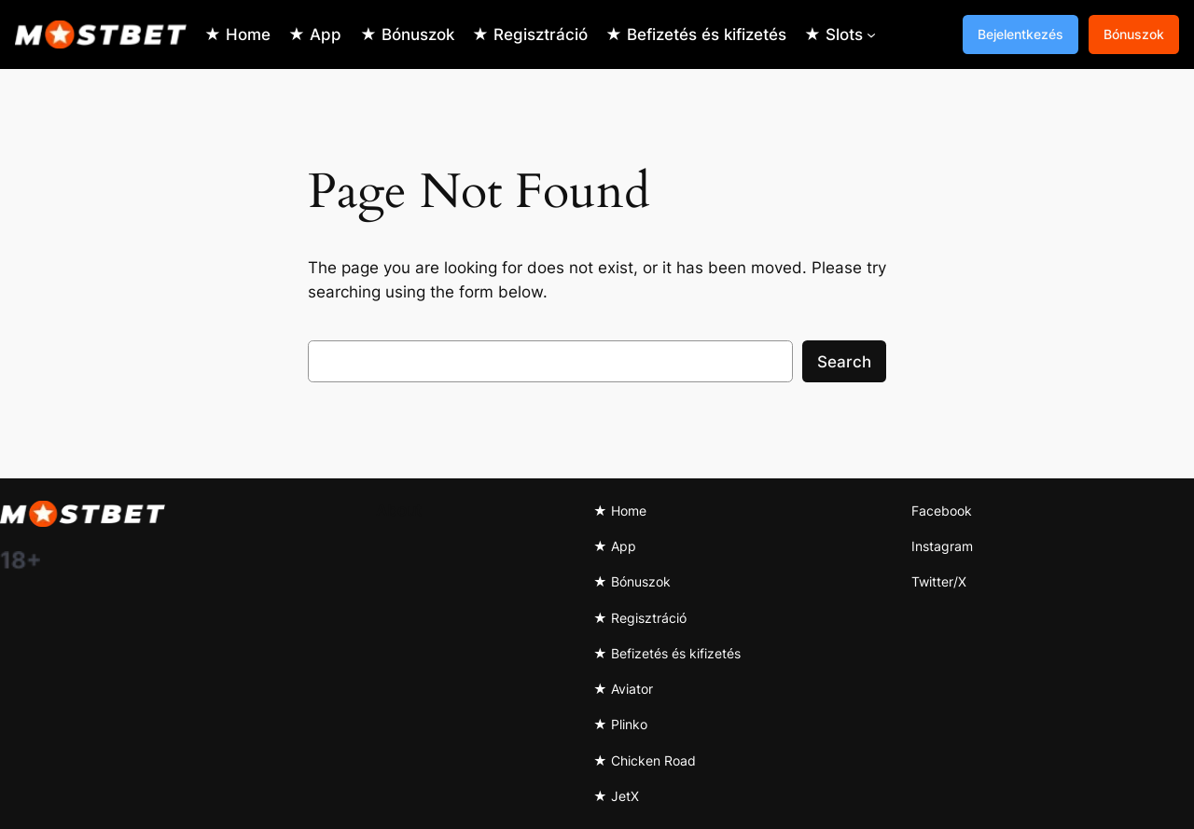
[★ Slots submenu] (871, 34)
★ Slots (833, 34)
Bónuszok (1134, 34)
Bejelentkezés (1020, 34)
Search (844, 361)
